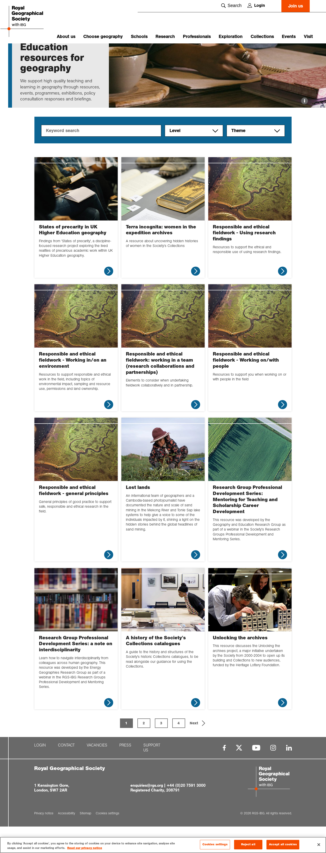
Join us (295, 6)
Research (165, 36)
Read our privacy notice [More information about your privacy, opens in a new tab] (84, 849)
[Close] (319, 846)
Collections (262, 36)
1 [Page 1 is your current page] (126, 749)
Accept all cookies (283, 846)
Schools (139, 36)
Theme (255, 157)
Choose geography (103, 36)
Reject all (248, 846)
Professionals (197, 36)
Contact (66, 771)
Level (194, 157)
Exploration (230, 36)
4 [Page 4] (178, 749)
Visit (308, 36)
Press (125, 771)
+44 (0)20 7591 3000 (186, 811)
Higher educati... (63, 51)
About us (66, 36)
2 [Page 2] (144, 749)
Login (256, 5)
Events (289, 36)
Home (24, 51)
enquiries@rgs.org (146, 811)
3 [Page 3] (161, 749)
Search (231, 5)
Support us (151, 774)
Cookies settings (215, 846)
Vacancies (97, 771)
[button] (198, 749)
